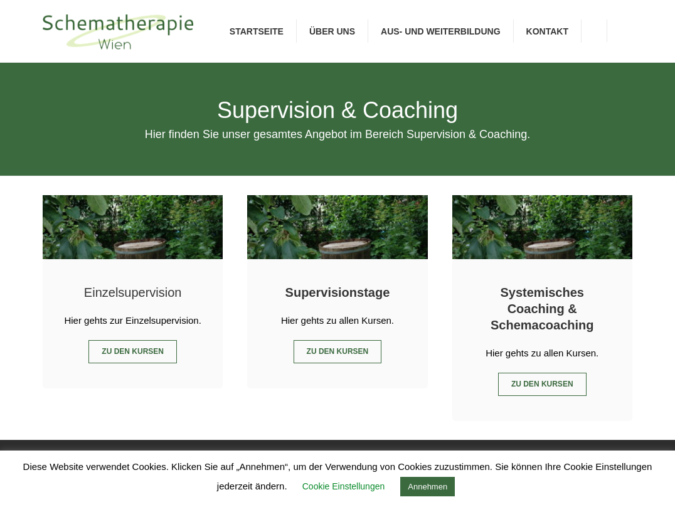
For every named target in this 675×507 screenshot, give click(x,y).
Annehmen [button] (427, 486)
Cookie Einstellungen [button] (343, 486)
